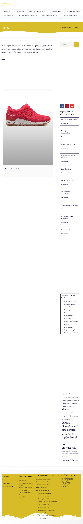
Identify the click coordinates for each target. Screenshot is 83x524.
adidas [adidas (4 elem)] (64, 409)
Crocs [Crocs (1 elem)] (63, 419)
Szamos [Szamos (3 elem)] (64, 457)
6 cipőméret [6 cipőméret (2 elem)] (65, 400)
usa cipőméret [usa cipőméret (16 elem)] (70, 459)
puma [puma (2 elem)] (67, 451)
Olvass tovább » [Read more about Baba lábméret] (65, 173)
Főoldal (71, 27)
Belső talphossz (21, 19)
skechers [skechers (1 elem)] (71, 451)
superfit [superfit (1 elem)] (75, 451)
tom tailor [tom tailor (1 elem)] (73, 457)
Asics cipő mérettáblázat (13, 169)
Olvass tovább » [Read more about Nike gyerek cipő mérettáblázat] (65, 136)
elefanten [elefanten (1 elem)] (71, 419)
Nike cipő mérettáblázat (69, 119)
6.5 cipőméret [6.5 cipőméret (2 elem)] (73, 400)
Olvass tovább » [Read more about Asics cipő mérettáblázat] (65, 209)
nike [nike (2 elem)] (77, 441)
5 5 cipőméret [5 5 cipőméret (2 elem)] (66, 397)
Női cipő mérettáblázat (50, 15)
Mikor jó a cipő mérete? (69, 144)
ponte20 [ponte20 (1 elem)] (64, 451)
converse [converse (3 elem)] (75, 416)
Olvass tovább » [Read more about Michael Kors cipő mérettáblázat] (65, 222)
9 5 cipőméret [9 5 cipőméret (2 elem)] (72, 403)
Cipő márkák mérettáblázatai (27, 15)
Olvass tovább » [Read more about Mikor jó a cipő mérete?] (65, 148)
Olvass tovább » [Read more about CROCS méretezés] (65, 184)
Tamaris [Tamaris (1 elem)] (69, 457)
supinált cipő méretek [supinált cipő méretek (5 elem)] (70, 454)
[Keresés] (76, 44)
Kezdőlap (7, 12)
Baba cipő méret (19, 12)
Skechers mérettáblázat (69, 230)
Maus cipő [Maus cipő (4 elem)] (65, 441)
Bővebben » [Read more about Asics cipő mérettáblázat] (8, 174)
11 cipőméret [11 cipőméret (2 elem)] (71, 406)
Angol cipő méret (56, 12)
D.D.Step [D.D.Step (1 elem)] (67, 419)
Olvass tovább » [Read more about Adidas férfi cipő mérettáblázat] (65, 197)
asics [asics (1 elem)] (68, 409)
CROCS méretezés (67, 180)
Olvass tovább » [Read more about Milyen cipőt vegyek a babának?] (65, 161)
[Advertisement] (28, 75)
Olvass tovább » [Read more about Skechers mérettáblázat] (65, 233)
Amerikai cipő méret (73, 12)
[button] (62, 106)
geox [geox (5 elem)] (64, 434)
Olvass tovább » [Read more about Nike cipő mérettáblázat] (65, 123)
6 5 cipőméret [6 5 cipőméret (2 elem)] (74, 397)
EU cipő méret (8, 15)
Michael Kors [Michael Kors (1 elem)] (73, 441)
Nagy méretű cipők (61, 19)
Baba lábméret (66, 169)
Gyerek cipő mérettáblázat (37, 12)
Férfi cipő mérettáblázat (71, 15)
